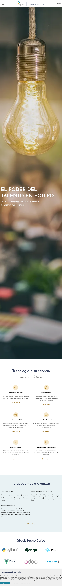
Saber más (14, 402)
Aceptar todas (5, 583)
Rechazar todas (25, 583)
